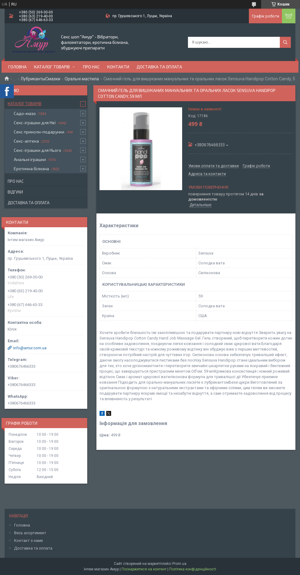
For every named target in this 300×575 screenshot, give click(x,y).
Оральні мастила (82, 78)
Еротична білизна (31, 168)
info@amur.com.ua (30, 348)
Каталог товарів (52, 66)
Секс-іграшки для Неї (35, 122)
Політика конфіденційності (192, 569)
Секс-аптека (26, 141)
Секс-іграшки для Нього (37, 150)
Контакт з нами (28, 540)
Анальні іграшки (30, 159)
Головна (17, 66)
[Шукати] (285, 42)
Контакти (118, 66)
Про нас (91, 66)
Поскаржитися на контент (144, 569)
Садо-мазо (25, 113)
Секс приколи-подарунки (39, 131)
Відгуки (15, 192)
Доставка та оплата (159, 66)
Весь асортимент (30, 533)
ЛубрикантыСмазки (40, 78)
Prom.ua (179, 564)
